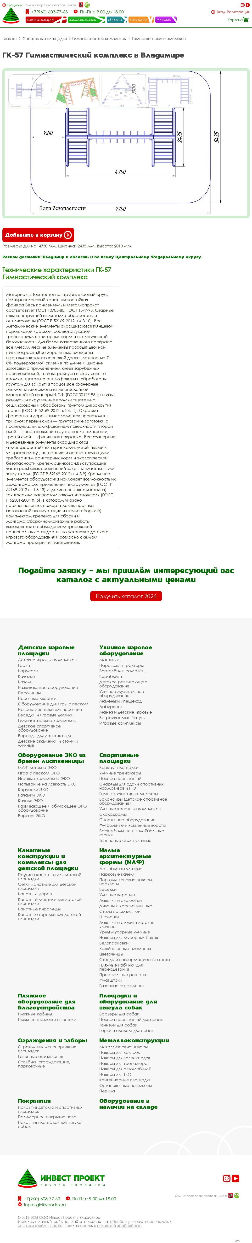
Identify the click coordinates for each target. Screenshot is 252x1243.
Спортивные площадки (44, 38)
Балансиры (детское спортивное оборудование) (133, 801)
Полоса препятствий (120, 778)
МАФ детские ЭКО (37, 767)
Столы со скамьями (119, 911)
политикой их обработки (119, 1225)
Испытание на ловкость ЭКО (47, 784)
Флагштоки (110, 980)
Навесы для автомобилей (125, 1069)
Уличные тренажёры (120, 773)
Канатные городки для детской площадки (49, 916)
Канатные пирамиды (39, 909)
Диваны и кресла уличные (125, 906)
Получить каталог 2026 (126, 596)
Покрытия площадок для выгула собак (50, 1124)
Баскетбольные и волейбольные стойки (131, 833)
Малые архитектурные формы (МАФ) (125, 856)
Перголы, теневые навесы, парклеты (126, 882)
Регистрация (238, 12)
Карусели (28, 671)
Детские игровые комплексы (47, 660)
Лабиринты (110, 706)
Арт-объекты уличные (120, 869)
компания (138, 19)
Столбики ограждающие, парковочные (44, 1064)
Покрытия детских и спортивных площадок (50, 1109)
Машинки (109, 660)
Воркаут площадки (118, 767)
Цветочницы (111, 954)
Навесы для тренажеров (124, 1063)
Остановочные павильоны (125, 1085)
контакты (164, 19)
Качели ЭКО (30, 800)
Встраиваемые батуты (122, 717)
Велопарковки (114, 943)
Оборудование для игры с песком (53, 704)
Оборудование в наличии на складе (128, 1104)
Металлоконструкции (134, 1040)
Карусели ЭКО (33, 789)
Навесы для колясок (119, 1052)
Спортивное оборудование (127, 820)
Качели (25, 682)
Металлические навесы (123, 1047)
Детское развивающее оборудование (123, 684)
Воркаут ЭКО (31, 816)
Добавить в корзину (38, 235)
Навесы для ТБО (115, 1074)
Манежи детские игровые (125, 712)
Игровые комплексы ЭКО (44, 778)
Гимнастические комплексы (99, 38)
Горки (24, 665)
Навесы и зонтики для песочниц (50, 709)
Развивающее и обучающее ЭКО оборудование (52, 808)
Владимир (14, 5)
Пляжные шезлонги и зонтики (47, 1019)
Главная (9, 38)
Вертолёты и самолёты (122, 671)
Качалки (26, 676)
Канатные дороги (35, 894)
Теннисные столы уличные (125, 840)
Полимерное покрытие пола (47, 1117)
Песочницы (29, 693)
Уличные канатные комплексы (130, 809)
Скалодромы (113, 814)
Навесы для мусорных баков (128, 937)
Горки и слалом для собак (126, 1030)
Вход (221, 12)
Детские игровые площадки (46, 650)
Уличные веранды (117, 895)
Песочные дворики (37, 698)
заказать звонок (82, 19)
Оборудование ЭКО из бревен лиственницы (52, 758)
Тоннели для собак (118, 1025)
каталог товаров (40, 19)
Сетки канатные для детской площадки (47, 886)
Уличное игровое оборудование (125, 650)
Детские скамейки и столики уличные (48, 743)
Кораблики (110, 676)
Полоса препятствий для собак (131, 1019)
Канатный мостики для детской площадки (50, 901)
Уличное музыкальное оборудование (121, 693)
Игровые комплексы (120, 723)
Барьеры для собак (119, 1014)
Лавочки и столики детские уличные (127, 924)
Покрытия (34, 1101)
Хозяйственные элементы (125, 948)
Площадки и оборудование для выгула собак (128, 1001)
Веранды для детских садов (46, 735)
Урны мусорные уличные (124, 932)
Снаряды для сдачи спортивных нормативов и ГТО (131, 786)
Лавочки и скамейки (120, 900)
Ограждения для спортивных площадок (47, 1049)
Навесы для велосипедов (124, 1058)
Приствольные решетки (123, 975)
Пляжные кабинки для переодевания (121, 967)
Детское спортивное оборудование (39, 728)
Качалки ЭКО (31, 795)
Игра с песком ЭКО (39, 773)
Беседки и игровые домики (45, 715)
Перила (107, 1091)
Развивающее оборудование (48, 687)
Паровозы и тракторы (121, 665)
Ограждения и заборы (52, 1040)
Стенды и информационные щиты (134, 959)
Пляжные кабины (35, 1014)
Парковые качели (117, 874)
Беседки (108, 889)
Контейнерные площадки (125, 1080)
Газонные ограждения (121, 986)
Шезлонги (109, 917)
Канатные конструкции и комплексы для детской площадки (48, 859)
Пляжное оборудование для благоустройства (47, 1001)
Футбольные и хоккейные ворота (132, 825)
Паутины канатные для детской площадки (49, 877)
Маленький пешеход (120, 701)
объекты (115, 19)
